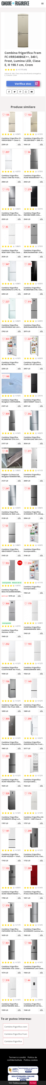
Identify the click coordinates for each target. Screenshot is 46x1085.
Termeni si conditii (17, 1057)
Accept (33, 1082)
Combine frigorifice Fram (15, 1034)
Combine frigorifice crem (15, 1026)
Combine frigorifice (13, 1041)
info (19, 144)
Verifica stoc (27, 83)
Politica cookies (31, 1060)
